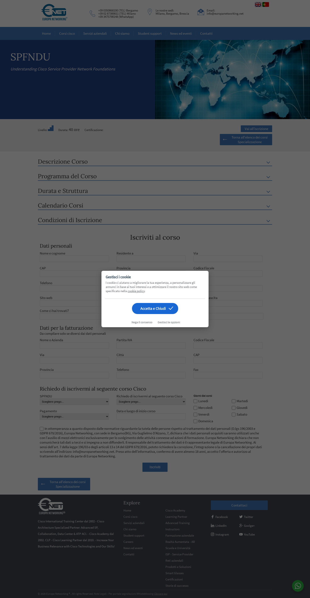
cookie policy (136, 291)
